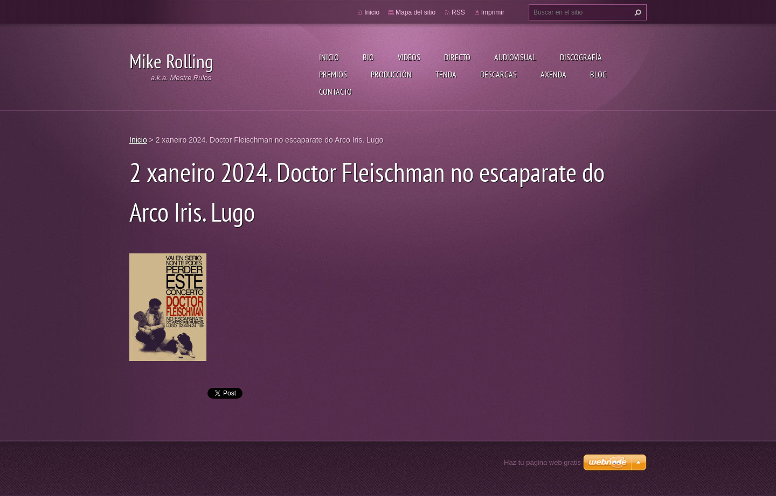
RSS (458, 12)
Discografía (581, 57)
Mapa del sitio (415, 12)
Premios (333, 74)
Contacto (335, 91)
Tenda (445, 74)
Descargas (498, 74)
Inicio (329, 57)
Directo (457, 57)
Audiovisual (515, 57)
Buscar (636, 12)
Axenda (553, 74)
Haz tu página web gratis (542, 462)
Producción (391, 74)
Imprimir (492, 12)
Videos (409, 57)
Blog (598, 74)
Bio (368, 57)
